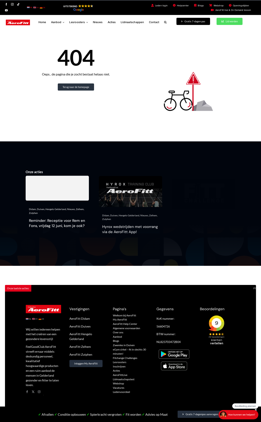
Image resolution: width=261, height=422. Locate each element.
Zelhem (80, 210)
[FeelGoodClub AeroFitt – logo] (18, 21)
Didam (32, 210)
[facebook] (6, 4)
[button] (78, 8)
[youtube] (6, 10)
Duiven (40, 210)
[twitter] (33, 391)
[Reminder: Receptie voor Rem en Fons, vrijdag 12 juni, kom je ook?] (57, 189)
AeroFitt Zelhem (80, 346)
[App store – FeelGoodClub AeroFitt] (174, 362)
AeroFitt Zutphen (80, 354)
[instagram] (12, 4)
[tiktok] (18, 4)
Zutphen (33, 214)
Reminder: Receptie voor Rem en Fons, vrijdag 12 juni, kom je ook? (57, 225)
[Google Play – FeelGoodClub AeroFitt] (174, 349)
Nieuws (71, 210)
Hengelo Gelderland (55, 210)
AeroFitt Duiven (80, 326)
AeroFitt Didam (79, 318)
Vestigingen (79, 309)
